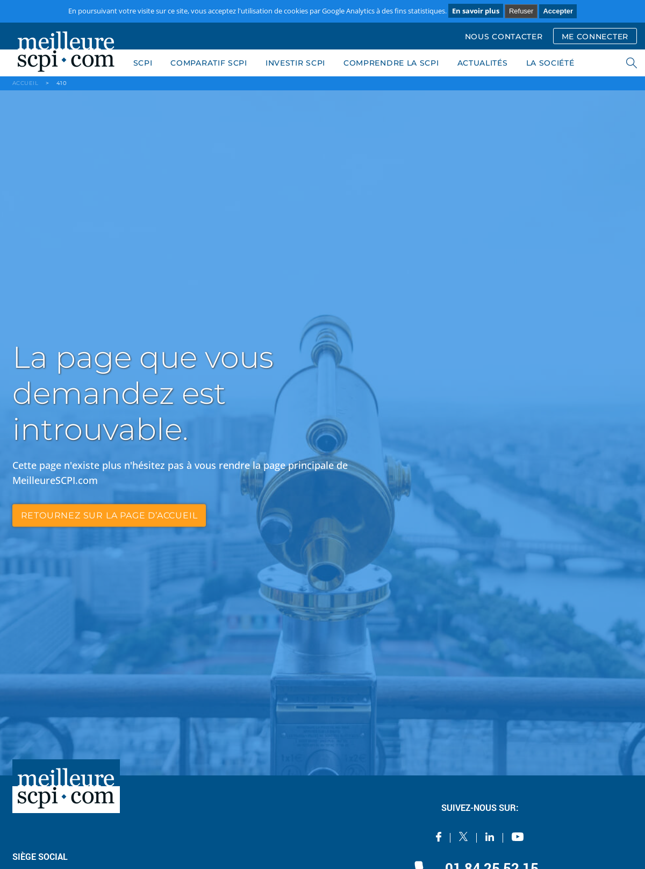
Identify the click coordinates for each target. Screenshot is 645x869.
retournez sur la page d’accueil (109, 515)
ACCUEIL (25, 83)
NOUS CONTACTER (504, 36)
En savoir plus (475, 11)
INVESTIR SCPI (295, 63)
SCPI (143, 63)
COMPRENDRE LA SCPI (391, 63)
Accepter (558, 11)
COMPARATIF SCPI (208, 63)
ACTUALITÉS (482, 63)
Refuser (521, 11)
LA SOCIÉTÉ (550, 63)
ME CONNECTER (595, 36)
